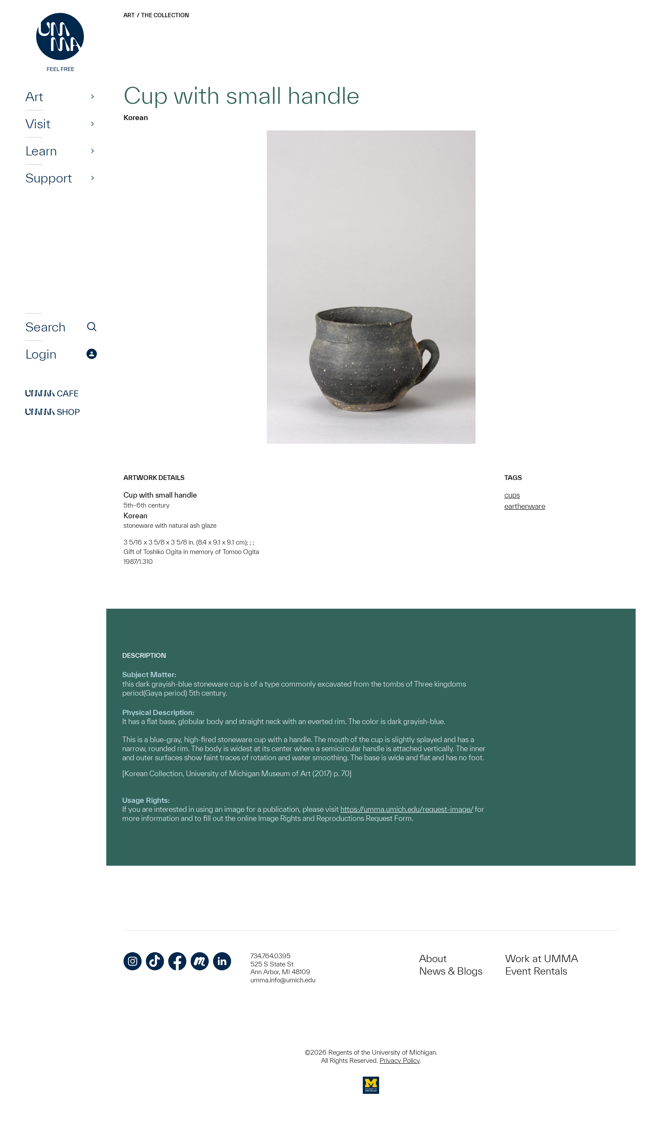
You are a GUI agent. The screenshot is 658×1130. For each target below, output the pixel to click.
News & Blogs (450, 971)
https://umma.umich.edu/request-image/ (406, 809)
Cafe (52, 393)
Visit (37, 123)
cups (512, 495)
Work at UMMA (541, 958)
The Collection (165, 15)
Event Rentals (536, 971)
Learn (41, 150)
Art (34, 96)
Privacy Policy (400, 1060)
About (433, 958)
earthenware (524, 506)
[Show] (92, 96)
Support (48, 177)
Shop (52, 412)
